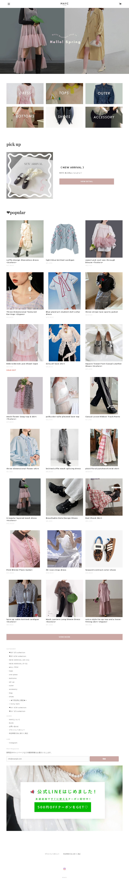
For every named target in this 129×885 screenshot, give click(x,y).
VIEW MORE (64, 637)
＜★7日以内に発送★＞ (18, 700)
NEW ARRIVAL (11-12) (18, 664)
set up (11, 682)
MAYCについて (14, 720)
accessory (13, 689)
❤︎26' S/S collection (17, 652)
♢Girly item (14, 704)
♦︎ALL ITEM (13, 667)
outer (11, 685)
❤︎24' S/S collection (17, 711)
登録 (104, 759)
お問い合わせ (14, 726)
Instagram (13, 743)
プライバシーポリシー (17, 730)
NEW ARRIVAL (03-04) (19, 660)
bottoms (13, 678)
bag (11, 693)
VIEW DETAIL (87, 181)
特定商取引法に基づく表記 (18, 733)
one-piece (13, 675)
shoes (11, 697)
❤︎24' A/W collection (17, 708)
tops (11, 671)
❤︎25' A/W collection (17, 656)
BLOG (11, 723)
